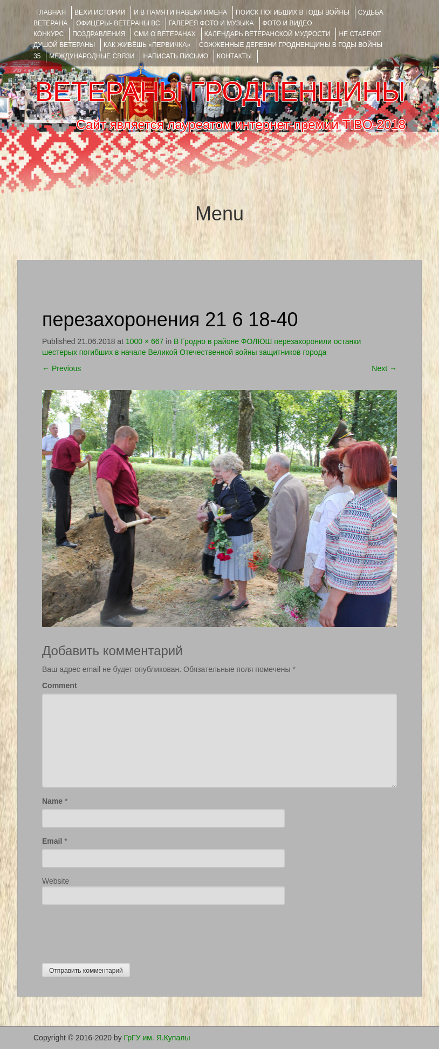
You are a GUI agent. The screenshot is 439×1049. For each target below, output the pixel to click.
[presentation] (124, 931)
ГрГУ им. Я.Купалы (157, 1037)
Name (52, 801)
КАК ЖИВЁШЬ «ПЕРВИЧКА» (147, 45)
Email (52, 841)
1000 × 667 (144, 341)
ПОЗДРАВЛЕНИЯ (98, 34)
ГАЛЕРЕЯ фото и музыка (211, 23)
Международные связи (91, 56)
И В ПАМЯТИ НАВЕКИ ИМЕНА (180, 12)
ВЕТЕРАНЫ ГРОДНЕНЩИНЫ (220, 91)
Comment (59, 685)
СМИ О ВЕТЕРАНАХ (164, 34)
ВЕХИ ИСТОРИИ (99, 12)
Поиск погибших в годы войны (292, 12)
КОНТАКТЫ (234, 56)
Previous (61, 368)
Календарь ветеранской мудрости (267, 34)
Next (384, 368)
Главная (51, 12)
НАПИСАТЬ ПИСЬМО (175, 56)
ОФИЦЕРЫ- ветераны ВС (118, 23)
